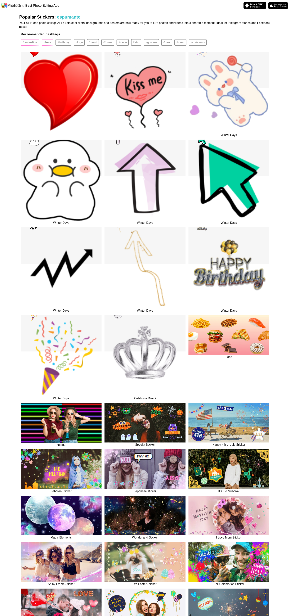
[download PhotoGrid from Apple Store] (278, 5)
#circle (122, 42)
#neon (180, 42)
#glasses (151, 42)
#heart (93, 42)
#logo (79, 42)
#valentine (30, 42)
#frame (107, 42)
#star (136, 42)
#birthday (63, 42)
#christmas (197, 42)
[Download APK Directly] (254, 5)
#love (47, 42)
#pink (166, 42)
